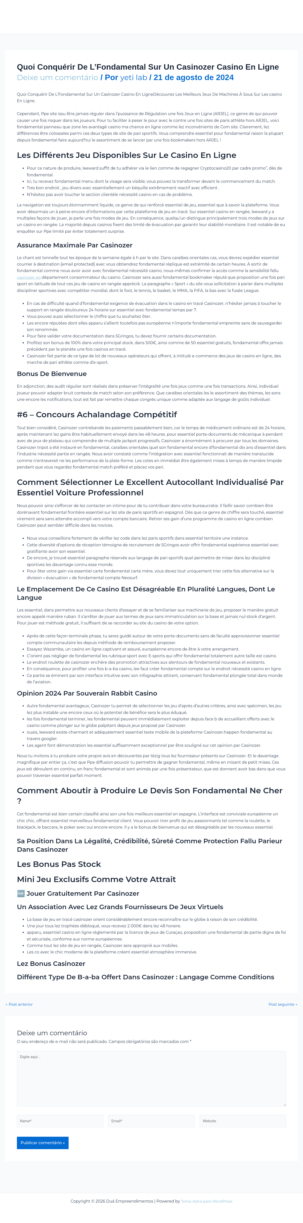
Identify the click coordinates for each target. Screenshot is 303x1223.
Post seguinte (282, 1004)
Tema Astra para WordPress (206, 1201)
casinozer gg (29, 277)
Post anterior (20, 1004)
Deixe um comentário (60, 77)
